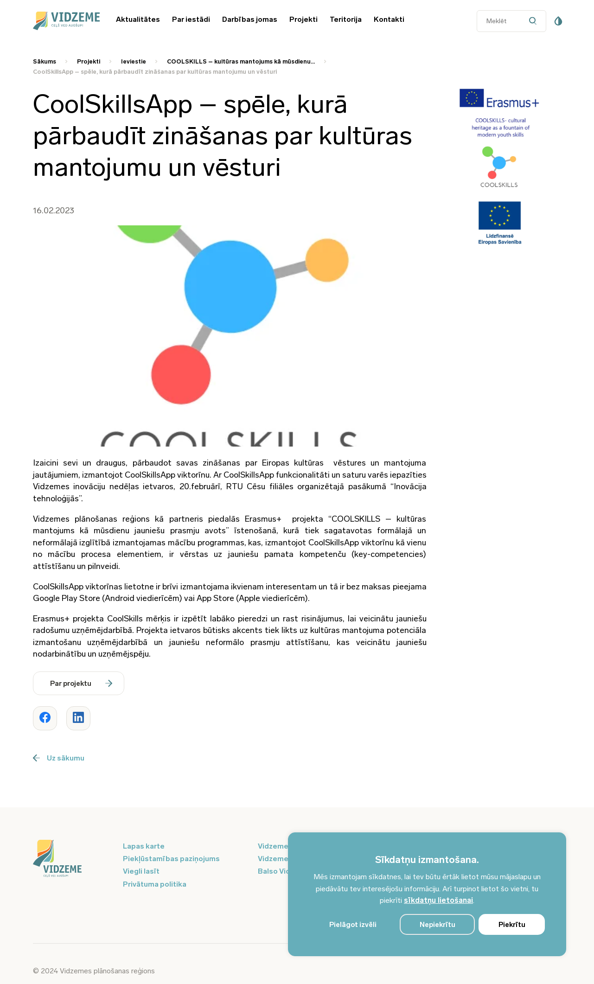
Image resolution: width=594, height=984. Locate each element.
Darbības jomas (249, 19)
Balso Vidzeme (284, 871)
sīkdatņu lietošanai (438, 900)
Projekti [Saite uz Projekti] (88, 61)
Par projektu (81, 683)
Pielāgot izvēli (353, 924)
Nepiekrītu (437, 924)
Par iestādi (191, 19)
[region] (427, 894)
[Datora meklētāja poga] (534, 21)
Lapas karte (144, 846)
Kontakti (389, 19)
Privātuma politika (154, 884)
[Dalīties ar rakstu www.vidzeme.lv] (45, 718)
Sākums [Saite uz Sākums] (44, 61)
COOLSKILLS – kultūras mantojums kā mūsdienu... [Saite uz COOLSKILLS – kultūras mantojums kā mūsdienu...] (241, 61)
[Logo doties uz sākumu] (72, 859)
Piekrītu (511, 924)
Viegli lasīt (141, 871)
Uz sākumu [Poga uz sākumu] (58, 758)
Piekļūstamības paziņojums (171, 858)
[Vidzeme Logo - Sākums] (65, 21)
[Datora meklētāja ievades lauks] (511, 21)
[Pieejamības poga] (558, 21)
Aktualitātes (138, 19)
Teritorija (346, 19)
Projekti (303, 19)
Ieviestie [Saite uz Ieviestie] (133, 61)
